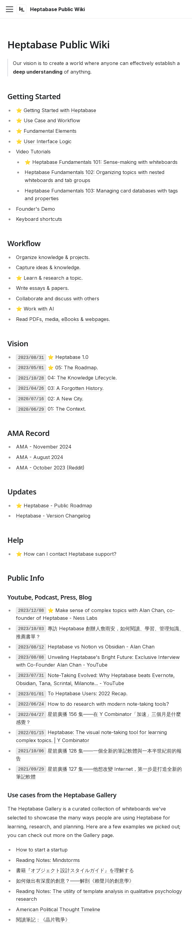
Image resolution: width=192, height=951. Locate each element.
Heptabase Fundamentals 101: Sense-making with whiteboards (105, 162)
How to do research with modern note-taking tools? (108, 704)
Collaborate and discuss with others (57, 298)
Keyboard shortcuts (39, 219)
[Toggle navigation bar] (9, 9)
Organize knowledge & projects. (53, 257)
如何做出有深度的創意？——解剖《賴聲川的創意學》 (75, 881)
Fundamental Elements (50, 131)
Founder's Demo (35, 209)
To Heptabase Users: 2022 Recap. (87, 693)
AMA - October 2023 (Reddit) (50, 468)
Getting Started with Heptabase (60, 110)
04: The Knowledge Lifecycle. (82, 378)
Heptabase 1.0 (71, 357)
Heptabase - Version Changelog (53, 516)
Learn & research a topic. (53, 278)
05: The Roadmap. (76, 367)
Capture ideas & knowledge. (48, 267)
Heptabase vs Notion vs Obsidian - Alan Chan (101, 647)
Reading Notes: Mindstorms (48, 860)
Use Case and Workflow (52, 120)
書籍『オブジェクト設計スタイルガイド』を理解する (75, 870)
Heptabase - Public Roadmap (58, 505)
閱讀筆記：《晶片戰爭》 (43, 919)
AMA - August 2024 (39, 457)
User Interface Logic (48, 141)
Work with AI (39, 309)
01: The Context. (67, 409)
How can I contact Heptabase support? (70, 554)
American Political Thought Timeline (58, 909)
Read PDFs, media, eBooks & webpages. (63, 319)
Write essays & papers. (42, 288)
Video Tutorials (33, 151)
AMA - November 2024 (44, 447)
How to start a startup (42, 850)
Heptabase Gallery (39, 809)
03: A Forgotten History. (76, 388)
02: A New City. (65, 399)
